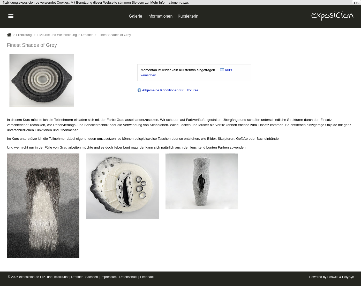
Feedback (147, 277)
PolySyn (348, 277)
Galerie (135, 16)
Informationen (160, 16)
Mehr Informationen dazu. (170, 2)
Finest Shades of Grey (115, 35)
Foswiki (332, 277)
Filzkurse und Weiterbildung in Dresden (65, 35)
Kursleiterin (188, 16)
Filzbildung (24, 35)
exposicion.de (29, 277)
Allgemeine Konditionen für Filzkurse (167, 90)
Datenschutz (128, 277)
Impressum (109, 277)
